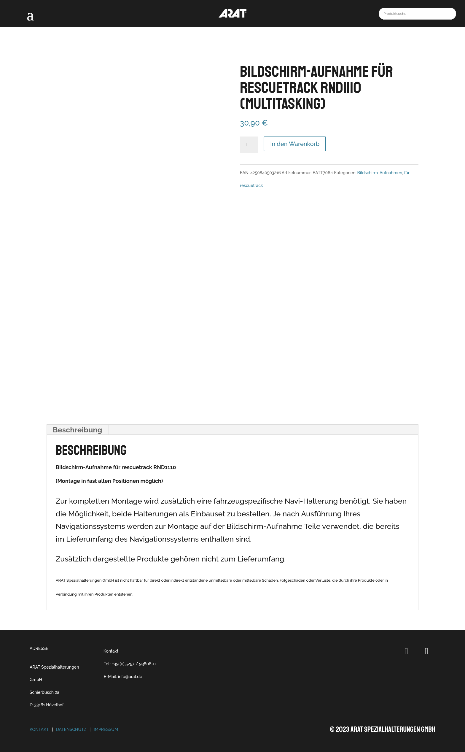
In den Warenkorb (294, 143)
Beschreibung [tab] (77, 429)
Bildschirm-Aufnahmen (379, 172)
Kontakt (110, 651)
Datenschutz (71, 729)
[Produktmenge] (249, 145)
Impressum (106, 729)
